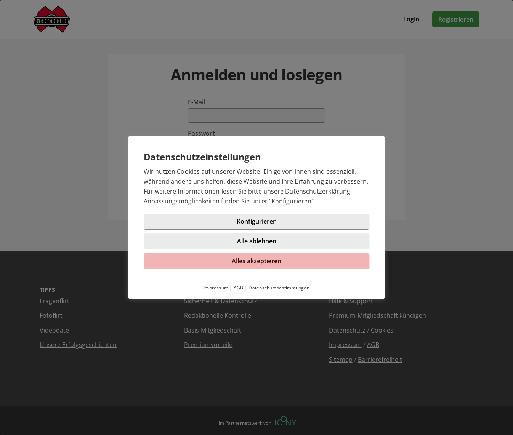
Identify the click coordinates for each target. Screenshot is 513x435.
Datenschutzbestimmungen (278, 288)
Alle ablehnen (256, 241)
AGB (239, 288)
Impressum (216, 288)
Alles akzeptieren (256, 261)
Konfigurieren (291, 201)
